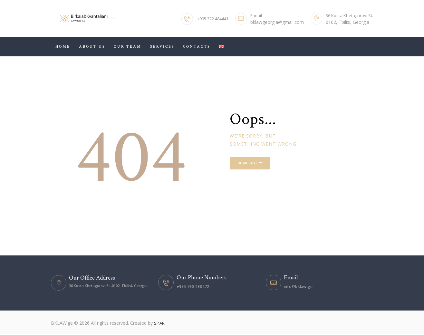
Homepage (254, 164)
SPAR (159, 324)
